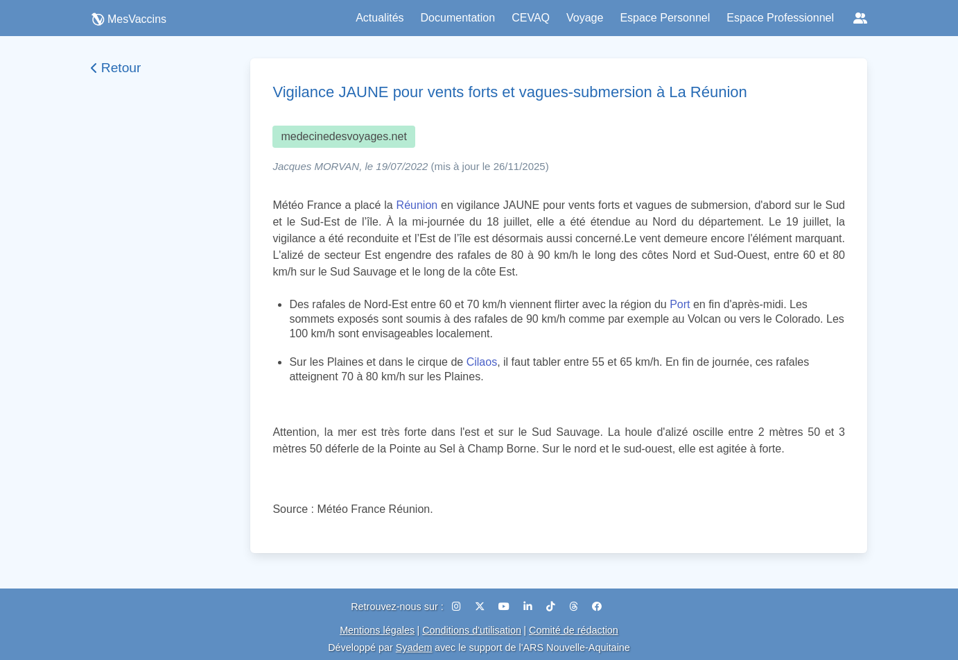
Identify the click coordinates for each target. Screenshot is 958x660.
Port (680, 304)
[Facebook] (596, 606)
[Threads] (575, 606)
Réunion (417, 205)
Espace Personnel (665, 18)
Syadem (414, 647)
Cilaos (482, 362)
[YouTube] (505, 606)
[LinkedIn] (529, 606)
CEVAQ (531, 18)
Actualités (379, 18)
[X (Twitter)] (481, 606)
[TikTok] (552, 606)
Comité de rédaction (573, 630)
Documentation (458, 18)
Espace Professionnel (780, 18)
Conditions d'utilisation (471, 630)
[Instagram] (457, 606)
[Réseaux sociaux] (860, 18)
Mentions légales (377, 630)
